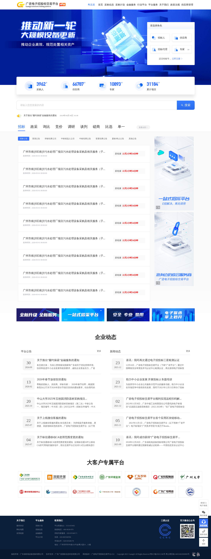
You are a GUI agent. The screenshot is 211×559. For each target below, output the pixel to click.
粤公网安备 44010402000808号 (178, 554)
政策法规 (175, 4)
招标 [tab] (21, 127)
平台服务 (153, 4)
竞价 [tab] (59, 127)
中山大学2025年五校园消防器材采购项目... (62, 398)
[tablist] (84, 126)
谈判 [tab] (83, 127)
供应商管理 (187, 4)
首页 (100, 4)
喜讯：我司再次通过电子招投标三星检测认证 (153, 360)
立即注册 (177, 59)
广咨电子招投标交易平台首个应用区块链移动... (154, 417)
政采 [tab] (34, 127)
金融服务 (131, 4)
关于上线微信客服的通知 (51, 417)
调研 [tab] (71, 127)
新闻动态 (115, 351)
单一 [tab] (121, 127)
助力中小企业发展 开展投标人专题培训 (149, 379)
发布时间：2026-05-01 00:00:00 (35, 156)
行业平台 (142, 4)
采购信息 (109, 4)
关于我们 (164, 4)
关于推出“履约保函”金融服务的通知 (58, 360)
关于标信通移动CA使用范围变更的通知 (60, 437)
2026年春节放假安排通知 (51, 379)
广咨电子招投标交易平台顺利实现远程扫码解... (154, 398)
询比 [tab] (46, 127)
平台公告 (26, 351)
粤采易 (91, 4)
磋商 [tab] (96, 127)
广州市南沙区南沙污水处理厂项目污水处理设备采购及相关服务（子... (64, 151)
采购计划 (120, 4)
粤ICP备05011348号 (158, 554)
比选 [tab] (108, 127)
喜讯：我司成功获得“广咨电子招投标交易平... (153, 437)
